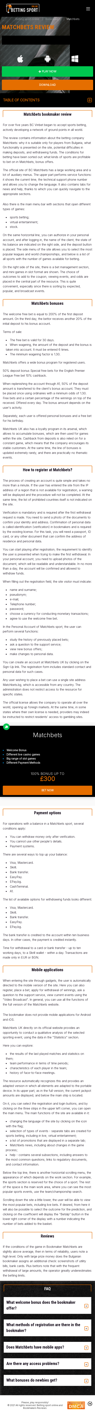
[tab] (47, 1305)
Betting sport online (27, 19)
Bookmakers (53, 19)
